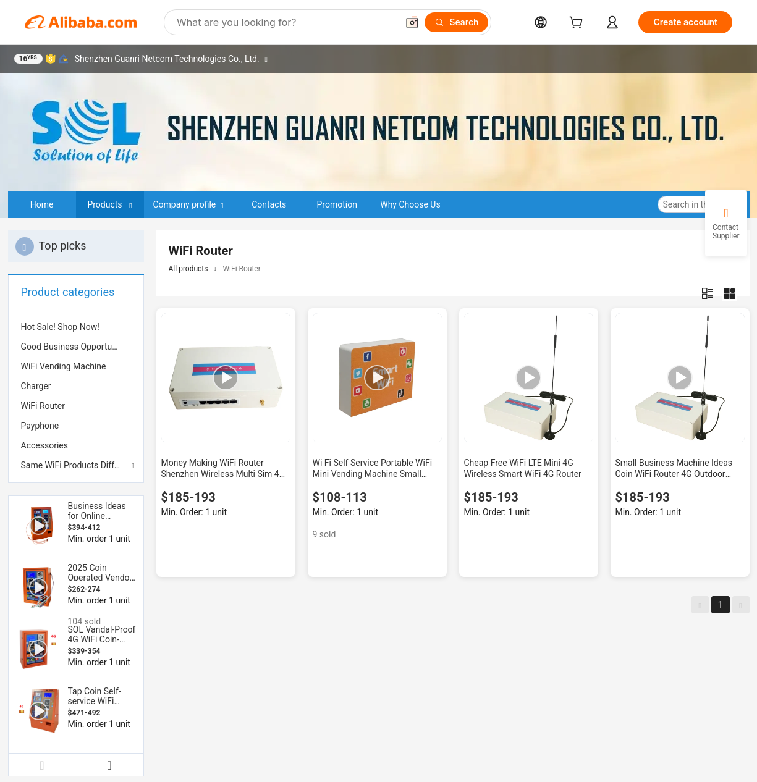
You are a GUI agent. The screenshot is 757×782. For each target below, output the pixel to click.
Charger (36, 386)
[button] (412, 22)
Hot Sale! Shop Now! (60, 327)
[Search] (456, 22)
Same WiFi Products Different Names (76, 465)
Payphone (40, 426)
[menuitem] (76, 327)
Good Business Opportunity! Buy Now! (76, 346)
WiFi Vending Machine (63, 366)
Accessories (44, 445)
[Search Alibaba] (286, 22)
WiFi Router (43, 406)
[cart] (578, 24)
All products (188, 268)
